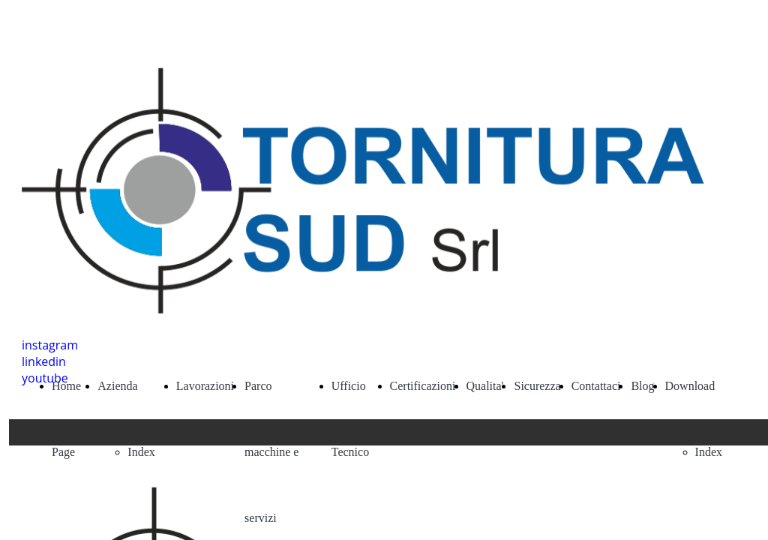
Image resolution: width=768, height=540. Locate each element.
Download (690, 386)
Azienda (117, 386)
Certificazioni (423, 386)
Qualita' (485, 386)
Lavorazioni (205, 386)
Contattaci (596, 386)
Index (141, 452)
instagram (50, 345)
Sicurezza (537, 386)
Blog (642, 386)
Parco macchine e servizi (271, 452)
